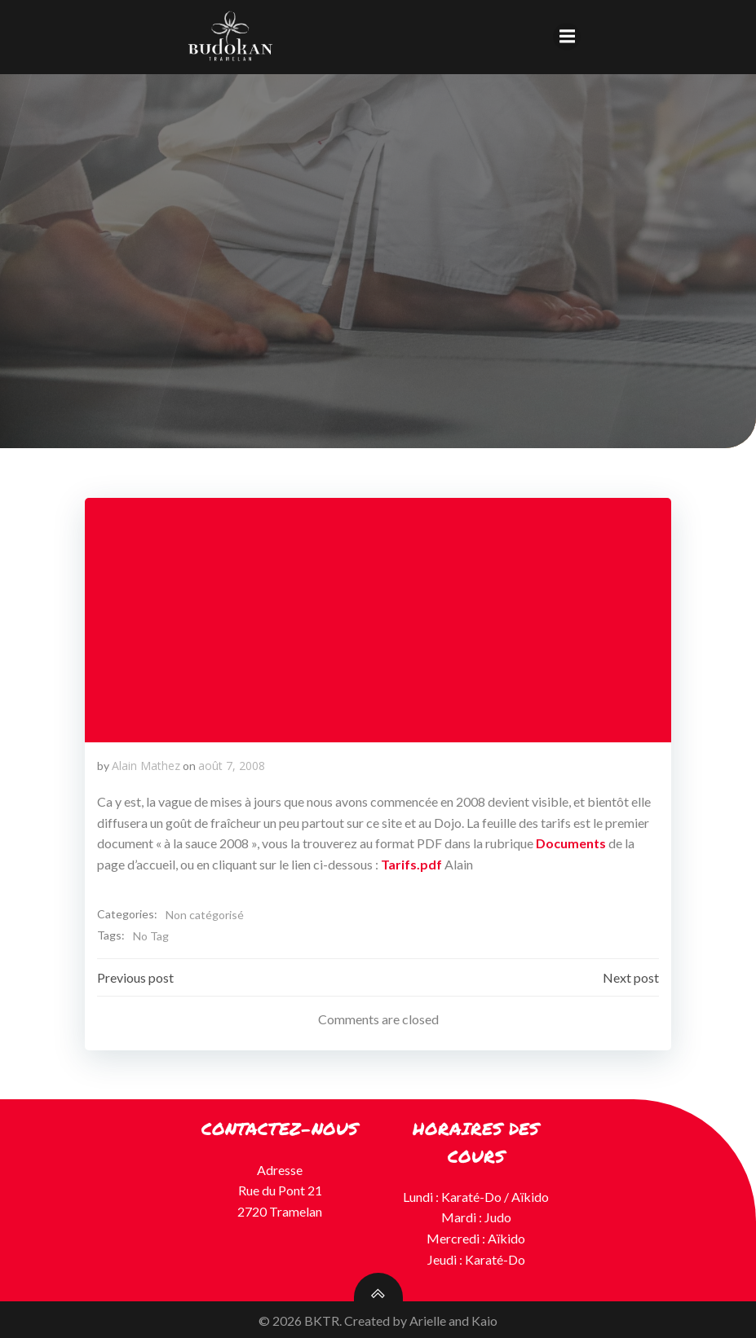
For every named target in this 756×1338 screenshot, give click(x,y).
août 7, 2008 (231, 764)
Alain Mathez (146, 764)
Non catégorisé (205, 915)
